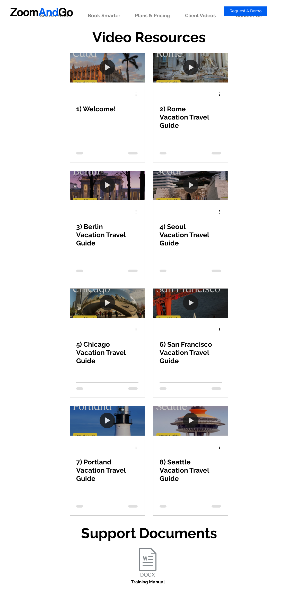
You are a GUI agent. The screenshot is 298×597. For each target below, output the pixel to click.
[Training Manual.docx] (147, 563)
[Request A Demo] (245, 11)
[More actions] (138, 94)
